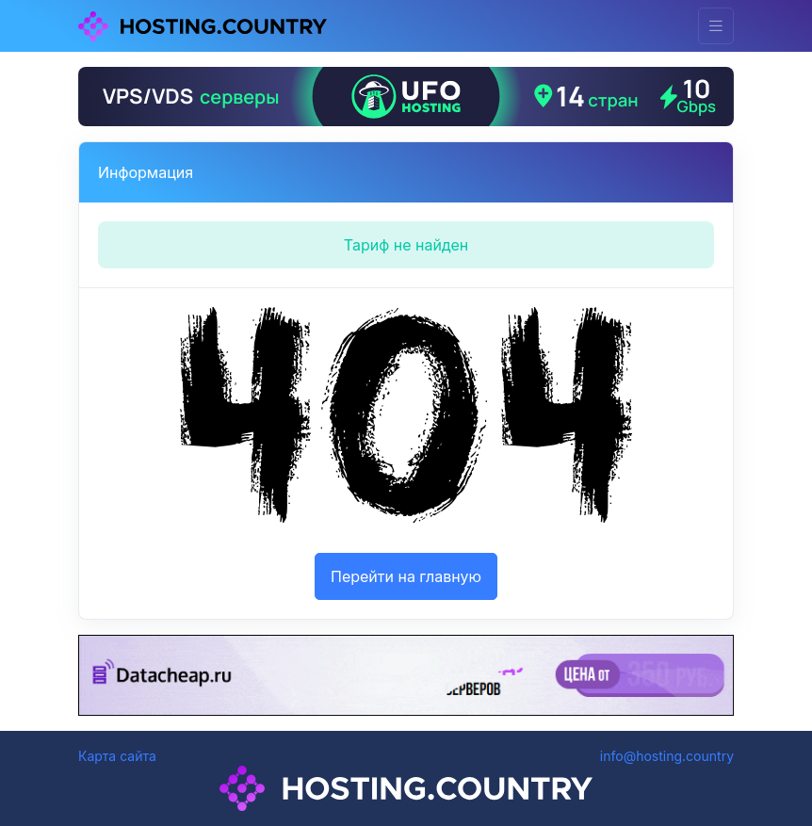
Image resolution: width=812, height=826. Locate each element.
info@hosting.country (667, 756)
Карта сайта (117, 756)
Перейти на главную (406, 576)
